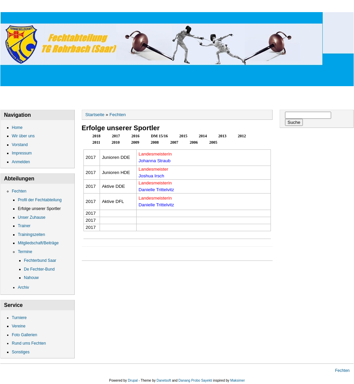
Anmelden (21, 162)
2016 (136, 136)
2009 (135, 142)
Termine (25, 251)
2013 (222, 136)
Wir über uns (57, 6)
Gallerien (278, 6)
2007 (174, 142)
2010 (116, 142)
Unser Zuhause (31, 217)
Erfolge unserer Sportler (39, 208)
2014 (203, 136)
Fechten (238, 6)
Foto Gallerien (24, 335)
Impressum (196, 6)
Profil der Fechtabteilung (40, 200)
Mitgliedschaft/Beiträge (38, 243)
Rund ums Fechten (29, 343)
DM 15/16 (159, 136)
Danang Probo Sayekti (195, 380)
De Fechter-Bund (39, 269)
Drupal (133, 380)
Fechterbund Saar (40, 260)
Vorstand (103, 6)
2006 (194, 142)
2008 (155, 142)
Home (16, 6)
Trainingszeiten (31, 234)
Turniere (19, 317)
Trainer (24, 225)
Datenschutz (149, 6)
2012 (242, 136)
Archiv (23, 287)
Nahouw (31, 277)
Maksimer (237, 380)
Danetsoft (163, 380)
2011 (96, 142)
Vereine (19, 326)
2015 (183, 136)
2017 (120, 135)
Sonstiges (21, 352)
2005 (213, 142)
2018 (97, 136)
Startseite (95, 114)
